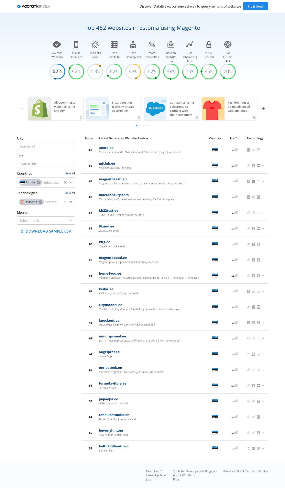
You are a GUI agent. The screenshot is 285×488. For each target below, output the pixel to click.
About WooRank (184, 475)
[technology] (53, 202)
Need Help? (154, 471)
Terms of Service (256, 471)
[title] (46, 146)
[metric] (40, 220)
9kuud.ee (106, 226)
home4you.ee (110, 273)
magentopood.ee (113, 257)
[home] (33, 6)
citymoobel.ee (110, 305)
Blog (176, 479)
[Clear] (65, 182)
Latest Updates (156, 475)
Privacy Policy (232, 471)
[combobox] (46, 182)
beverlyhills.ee (111, 430)
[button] (30, 182)
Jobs (149, 479)
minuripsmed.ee (112, 336)
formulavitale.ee (113, 383)
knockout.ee (109, 320)
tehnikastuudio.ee (114, 415)
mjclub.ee (107, 163)
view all (70, 173)
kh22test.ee (108, 210)
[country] (52, 182)
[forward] (263, 108)
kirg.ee (104, 242)
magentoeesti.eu (113, 179)
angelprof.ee (109, 352)
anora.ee (106, 147)
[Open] (71, 182)
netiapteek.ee (110, 367)
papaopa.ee (108, 399)
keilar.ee (106, 289)
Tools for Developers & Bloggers (195, 471)
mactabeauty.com (114, 195)
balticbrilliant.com (114, 446)
